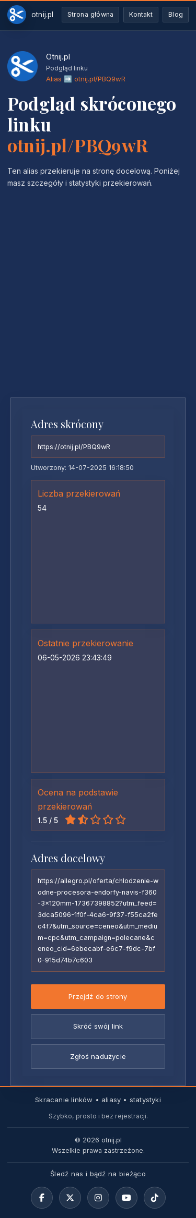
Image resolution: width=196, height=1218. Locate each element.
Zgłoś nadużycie (98, 1056)
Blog (175, 14)
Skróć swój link (98, 1026)
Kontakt (141, 14)
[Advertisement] (98, 287)
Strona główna (90, 14)
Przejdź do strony (97, 996)
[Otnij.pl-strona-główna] (30, 14)
